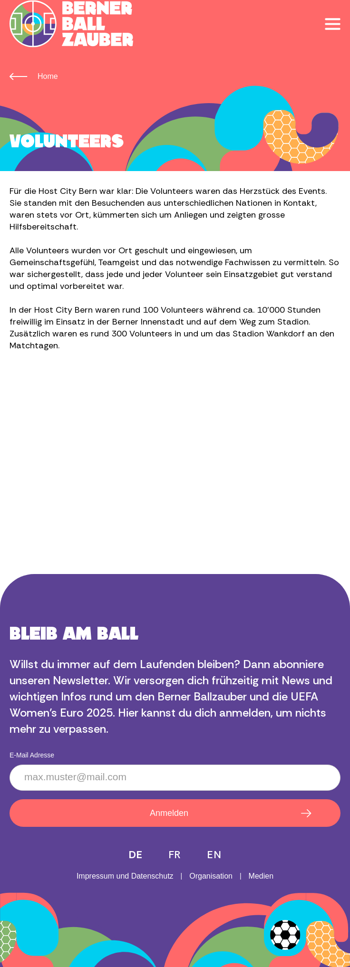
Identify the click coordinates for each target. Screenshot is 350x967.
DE (135, 855)
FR (174, 855)
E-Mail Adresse (32, 755)
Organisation (211, 876)
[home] (71, 24)
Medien (261, 876)
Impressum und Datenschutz (125, 876)
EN (214, 855)
